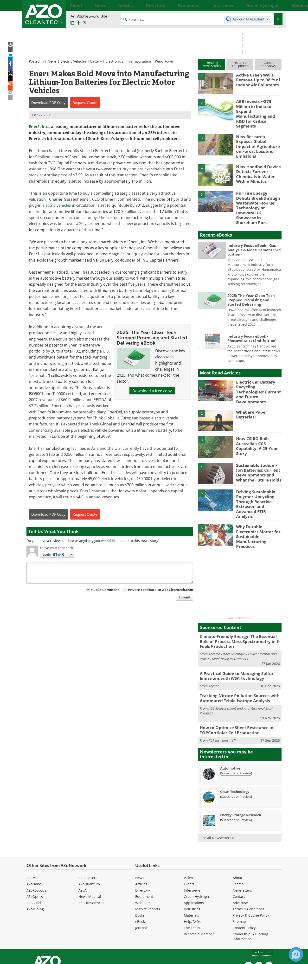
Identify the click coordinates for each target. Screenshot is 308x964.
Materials (191, 875)
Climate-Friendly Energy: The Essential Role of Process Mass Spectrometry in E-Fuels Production (239, 605)
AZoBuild (33, 862)
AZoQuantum (89, 843)
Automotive (230, 728)
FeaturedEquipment (240, 64)
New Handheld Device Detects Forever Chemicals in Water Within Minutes (256, 161)
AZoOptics (34, 856)
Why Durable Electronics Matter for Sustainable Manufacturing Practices (258, 499)
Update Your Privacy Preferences (63, 958)
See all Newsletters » (217, 797)
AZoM (31, 837)
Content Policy (244, 887)
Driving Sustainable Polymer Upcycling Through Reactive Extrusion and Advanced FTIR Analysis (258, 476)
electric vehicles (56, 205)
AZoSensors (87, 837)
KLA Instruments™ (222, 700)
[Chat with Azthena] (296, 954)
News (52, 61)
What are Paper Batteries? (250, 390)
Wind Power (164, 61)
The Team (192, 887)
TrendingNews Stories (211, 64)
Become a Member (199, 893)
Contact (239, 856)
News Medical (89, 856)
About (237, 837)
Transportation (139, 61)
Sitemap (239, 881)
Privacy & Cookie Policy (251, 875)
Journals (141, 887)
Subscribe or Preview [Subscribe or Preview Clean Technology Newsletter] (236, 756)
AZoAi (83, 850)
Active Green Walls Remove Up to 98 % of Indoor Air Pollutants (256, 79)
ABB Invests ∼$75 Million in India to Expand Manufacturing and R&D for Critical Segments (259, 108)
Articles (141, 843)
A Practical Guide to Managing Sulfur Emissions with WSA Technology (233, 638)
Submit (185, 597)
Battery (96, 61)
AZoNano (33, 843)
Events (189, 843)
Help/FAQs (192, 881)
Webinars (143, 862)
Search (238, 843)
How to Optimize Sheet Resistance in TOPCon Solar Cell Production (233, 690)
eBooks (141, 881)
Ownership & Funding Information (250, 896)
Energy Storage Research (240, 774)
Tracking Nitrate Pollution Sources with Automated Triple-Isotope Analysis (236, 659)
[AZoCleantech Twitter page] (85, 23)
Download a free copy (152, 390)
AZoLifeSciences (91, 862)
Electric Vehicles (73, 61)
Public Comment (105, 589)
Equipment (144, 856)
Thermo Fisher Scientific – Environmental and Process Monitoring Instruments (238, 619)
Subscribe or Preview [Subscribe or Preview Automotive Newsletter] (236, 733)
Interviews (192, 850)
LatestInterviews (268, 64)
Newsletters (242, 850)
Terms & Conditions (248, 868)
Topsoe (214, 647)
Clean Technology (234, 751)
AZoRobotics (36, 850)
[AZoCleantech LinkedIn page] (72, 23)
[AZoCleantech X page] (269, 925)
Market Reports (147, 868)
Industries (192, 868)
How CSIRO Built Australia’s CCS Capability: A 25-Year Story (255, 421)
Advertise (240, 862)
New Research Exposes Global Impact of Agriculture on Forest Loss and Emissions (256, 134)
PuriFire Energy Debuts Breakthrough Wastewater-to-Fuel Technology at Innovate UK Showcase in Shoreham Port (257, 192)
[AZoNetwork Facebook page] (79, 23)
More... (276, 5)
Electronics (114, 61)
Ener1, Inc (38, 126)
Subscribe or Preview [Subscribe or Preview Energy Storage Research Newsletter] (236, 779)
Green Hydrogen (197, 856)
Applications (194, 862)
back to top (262, 912)
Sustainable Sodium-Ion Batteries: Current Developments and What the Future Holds (258, 447)
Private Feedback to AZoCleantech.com (160, 589)
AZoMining (35, 868)
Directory (142, 850)
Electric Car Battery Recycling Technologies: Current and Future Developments (257, 368)
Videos (189, 837)
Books (140, 875)
